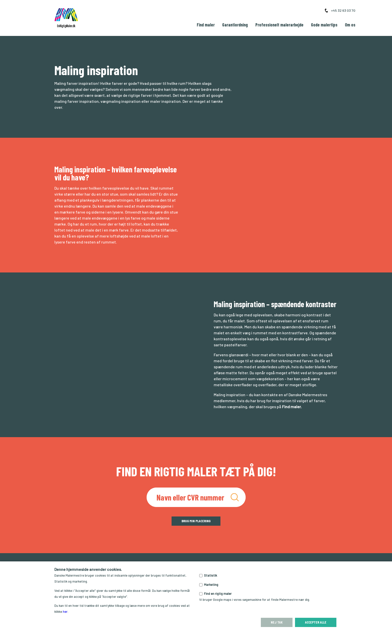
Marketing (211, 585)
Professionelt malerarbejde (279, 24)
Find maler (206, 24)
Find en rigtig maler (218, 594)
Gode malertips (324, 24)
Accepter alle (315, 622)
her (65, 612)
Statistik (210, 575)
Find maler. (292, 406)
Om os (350, 24)
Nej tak (277, 622)
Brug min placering (196, 521)
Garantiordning (235, 24)
